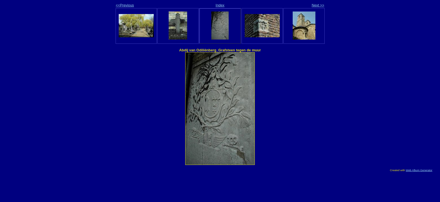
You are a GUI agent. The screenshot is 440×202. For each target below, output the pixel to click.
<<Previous (125, 5)
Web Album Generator (419, 170)
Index (220, 5)
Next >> (318, 5)
